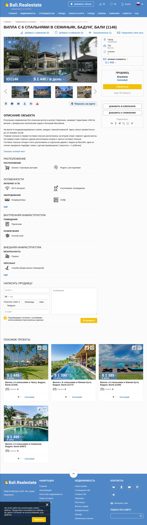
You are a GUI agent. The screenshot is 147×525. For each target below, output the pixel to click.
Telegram (11, 304)
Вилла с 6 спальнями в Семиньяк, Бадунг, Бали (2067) (23, 444)
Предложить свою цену (132, 33)
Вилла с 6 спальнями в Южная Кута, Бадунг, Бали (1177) (72, 382)
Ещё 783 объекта (122, 93)
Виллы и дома (81, 505)
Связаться (122, 86)
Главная (43, 485)
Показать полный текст (14, 150)
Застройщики (45, 489)
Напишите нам (121, 502)
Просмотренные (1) (102, 33)
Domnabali (122, 80)
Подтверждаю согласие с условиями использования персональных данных (26, 318)
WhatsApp (29, 301)
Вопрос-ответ (45, 501)
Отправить (89, 319)
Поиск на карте (46, 497)
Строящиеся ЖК (82, 489)
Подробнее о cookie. (22, 515)
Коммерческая (81, 509)
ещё (6, 206)
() (104, 4)
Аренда (78, 513)
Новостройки (81, 485)
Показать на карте (85, 103)
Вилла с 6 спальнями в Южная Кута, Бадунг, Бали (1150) (119, 382)
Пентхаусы (80, 501)
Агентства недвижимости (51, 493)
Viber (41, 301)
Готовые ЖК (80, 493)
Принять (39, 519)
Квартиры (79, 497)
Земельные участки (84, 517)
